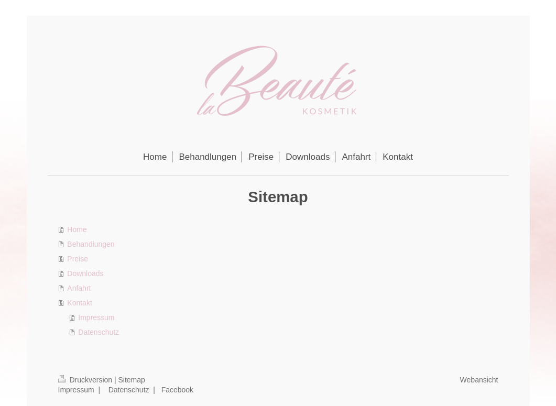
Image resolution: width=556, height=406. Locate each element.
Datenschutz (98, 332)
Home (76, 229)
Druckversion (86, 380)
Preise (77, 259)
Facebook (177, 390)
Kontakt (79, 303)
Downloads (85, 273)
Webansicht (479, 380)
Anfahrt (79, 288)
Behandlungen (90, 244)
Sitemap (131, 380)
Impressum (96, 317)
